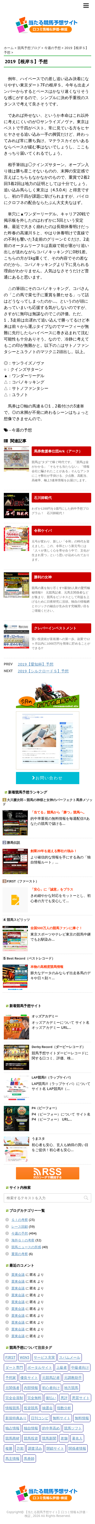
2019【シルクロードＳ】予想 (43, 671)
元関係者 (12, 1387)
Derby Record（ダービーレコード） (58, 1047)
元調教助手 (73, 1377)
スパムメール (69, 1357)
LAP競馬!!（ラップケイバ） (52, 1077)
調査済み (35, 1448)
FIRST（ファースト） (23, 881)
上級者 (61, 1367)
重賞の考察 (19, 1254)
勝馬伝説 (13, 842)
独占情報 (12, 1428)
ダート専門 (14, 1367)
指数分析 (64, 1407)
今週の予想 (19, 1233)
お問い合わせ (47, 777)
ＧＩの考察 (19, 1220)
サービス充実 (44, 1357)
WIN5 (24, 1357)
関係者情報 (77, 1448)
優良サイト (29, 1377)
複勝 (8, 1448)
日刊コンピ (40, 1418)
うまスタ (38, 1138)
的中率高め (51, 1428)
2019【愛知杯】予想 (35, 664)
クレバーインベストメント (55, 628)
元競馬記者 (51, 1377)
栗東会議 (18, 1274)
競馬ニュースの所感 (26, 1247)
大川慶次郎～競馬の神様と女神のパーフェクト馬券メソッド (47, 802)
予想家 (10, 1377)
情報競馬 (12, 1407)
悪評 (64, 1397)
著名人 (77, 1438)
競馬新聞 (49, 1438)
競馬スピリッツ (18, 920)
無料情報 (82, 1418)
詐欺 (20, 1448)
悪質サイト (81, 1397)
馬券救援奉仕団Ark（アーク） (58, 451)
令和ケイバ (43, 530)
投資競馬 (31, 1407)
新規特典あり (16, 1418)
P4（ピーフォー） (45, 1108)
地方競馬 (71, 1387)
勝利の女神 (43, 577)
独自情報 (31, 1428)
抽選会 (47, 1407)
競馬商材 (12, 1438)
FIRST (10, 1357)
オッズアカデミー (45, 1016)
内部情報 (31, 1387)
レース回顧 (19, 1226)
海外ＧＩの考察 (22, 1240)
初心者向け (51, 1387)
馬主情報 (12, 1458)
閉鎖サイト (55, 1448)
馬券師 (29, 1458)
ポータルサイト (39, 1367)
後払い (51, 1397)
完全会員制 (14, 1397)
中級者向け (80, 1367)
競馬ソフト (73, 1428)
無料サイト (61, 1418)
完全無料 (34, 1397)
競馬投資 (31, 1438)
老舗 (64, 1438)
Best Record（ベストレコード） (31, 958)
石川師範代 (43, 497)
